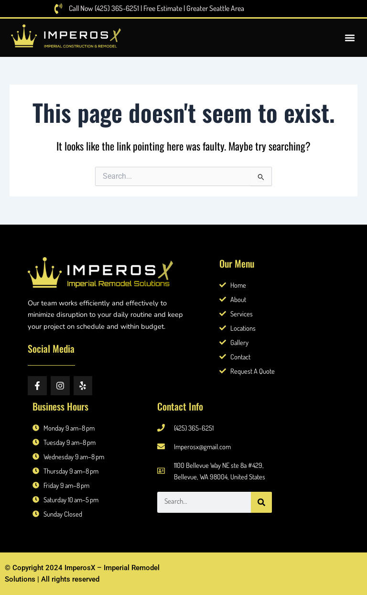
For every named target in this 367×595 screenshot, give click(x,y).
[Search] (261, 502)
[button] (349, 38)
